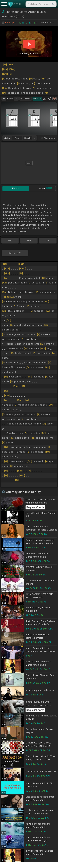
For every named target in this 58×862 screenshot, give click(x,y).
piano (17, 138)
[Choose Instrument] (34, 138)
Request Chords (35, 507)
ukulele (27, 138)
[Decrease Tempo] (3, 99)
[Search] (53, 4)
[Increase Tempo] (16, 99)
